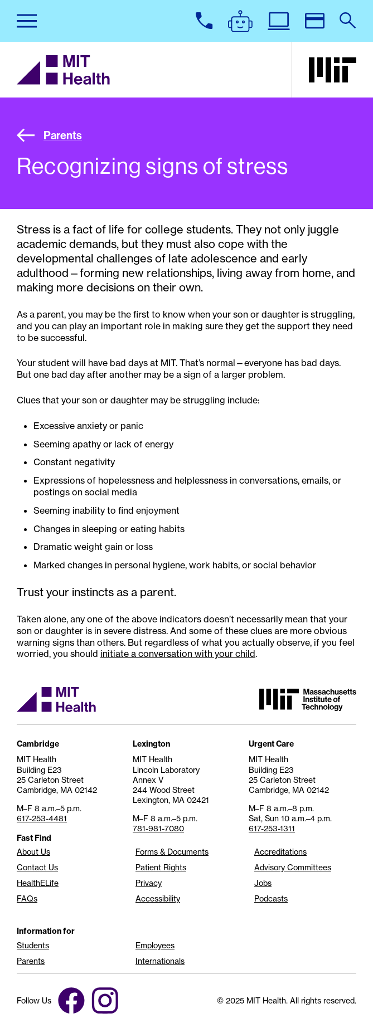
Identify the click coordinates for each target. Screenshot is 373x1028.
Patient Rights (160, 867)
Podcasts (271, 899)
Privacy (148, 883)
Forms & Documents (172, 852)
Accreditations (280, 852)
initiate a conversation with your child (177, 653)
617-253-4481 (42, 818)
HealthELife (38, 883)
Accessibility (157, 899)
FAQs (27, 899)
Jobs (263, 883)
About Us (33, 852)
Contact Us (37, 867)
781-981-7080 (158, 829)
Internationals (160, 961)
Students (33, 945)
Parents (49, 135)
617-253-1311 (272, 829)
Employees (155, 945)
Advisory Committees (292, 867)
